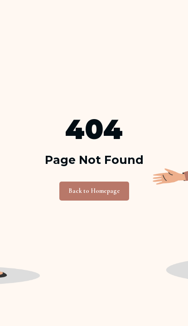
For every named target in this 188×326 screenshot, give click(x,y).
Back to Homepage (94, 191)
